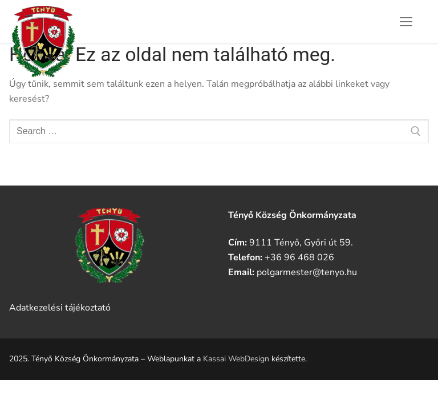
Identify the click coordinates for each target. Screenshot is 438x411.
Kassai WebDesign (236, 358)
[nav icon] (406, 22)
